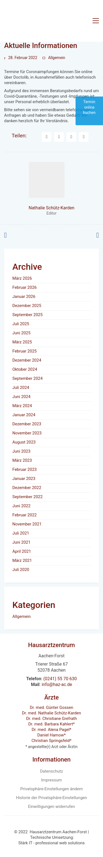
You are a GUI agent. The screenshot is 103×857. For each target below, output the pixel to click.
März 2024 (22, 405)
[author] (47, 180)
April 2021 (21, 551)
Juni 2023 (21, 451)
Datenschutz (51, 771)
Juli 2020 (20, 569)
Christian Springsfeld (51, 740)
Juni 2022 (21, 505)
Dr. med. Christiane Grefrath (51, 718)
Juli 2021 (20, 533)
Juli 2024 (20, 387)
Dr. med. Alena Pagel (50, 729)
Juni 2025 (21, 332)
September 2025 (27, 314)
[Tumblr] (83, 137)
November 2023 (26, 433)
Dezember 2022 (26, 487)
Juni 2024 (21, 396)
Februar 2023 (24, 469)
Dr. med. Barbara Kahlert (50, 724)
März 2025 (22, 342)
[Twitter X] (59, 137)
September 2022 (27, 496)
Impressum (51, 780)
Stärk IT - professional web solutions (51, 842)
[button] (96, 21)
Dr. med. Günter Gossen (51, 707)
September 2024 (27, 378)
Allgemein (56, 57)
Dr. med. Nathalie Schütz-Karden (51, 713)
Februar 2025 (24, 351)
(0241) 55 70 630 (60, 678)
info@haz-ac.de (57, 684)
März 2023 (22, 460)
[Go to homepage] (43, 20)
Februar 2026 (24, 287)
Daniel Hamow (50, 735)
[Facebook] (46, 137)
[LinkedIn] (71, 137)
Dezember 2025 (26, 305)
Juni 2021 (21, 542)
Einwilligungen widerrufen (51, 806)
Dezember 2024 (26, 360)
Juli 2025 (20, 323)
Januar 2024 (23, 414)
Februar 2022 (24, 514)
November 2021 (26, 524)
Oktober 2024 (24, 369)
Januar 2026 (23, 296)
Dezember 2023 (26, 423)
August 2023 (24, 442)
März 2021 (22, 560)
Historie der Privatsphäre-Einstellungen (51, 797)
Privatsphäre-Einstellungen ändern (51, 788)
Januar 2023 (23, 478)
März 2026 (22, 278)
